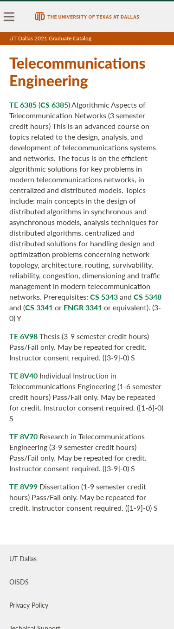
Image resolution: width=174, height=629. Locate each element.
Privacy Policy (28, 605)
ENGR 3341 (83, 307)
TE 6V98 (23, 336)
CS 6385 (54, 104)
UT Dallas (23, 558)
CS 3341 (39, 307)
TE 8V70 (23, 436)
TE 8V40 (23, 375)
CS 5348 (147, 296)
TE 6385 (23, 104)
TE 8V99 (23, 486)
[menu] (9, 16)
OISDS (19, 581)
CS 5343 (104, 296)
